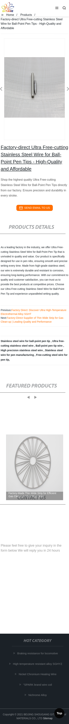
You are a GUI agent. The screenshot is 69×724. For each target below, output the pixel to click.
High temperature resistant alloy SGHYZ (38, 663)
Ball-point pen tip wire (49, 345)
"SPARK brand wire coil (38, 684)
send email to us (34, 208)
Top (59, 712)
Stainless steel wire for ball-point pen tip (26, 341)
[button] (57, 8)
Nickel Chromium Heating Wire (38, 674)
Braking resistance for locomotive (37, 653)
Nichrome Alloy (38, 695)
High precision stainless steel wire (22, 350)
